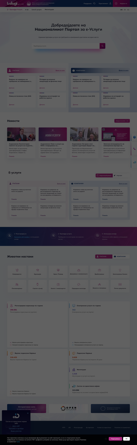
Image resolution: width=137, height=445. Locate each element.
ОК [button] (126, 439)
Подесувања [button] (115, 439)
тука (18, 442)
